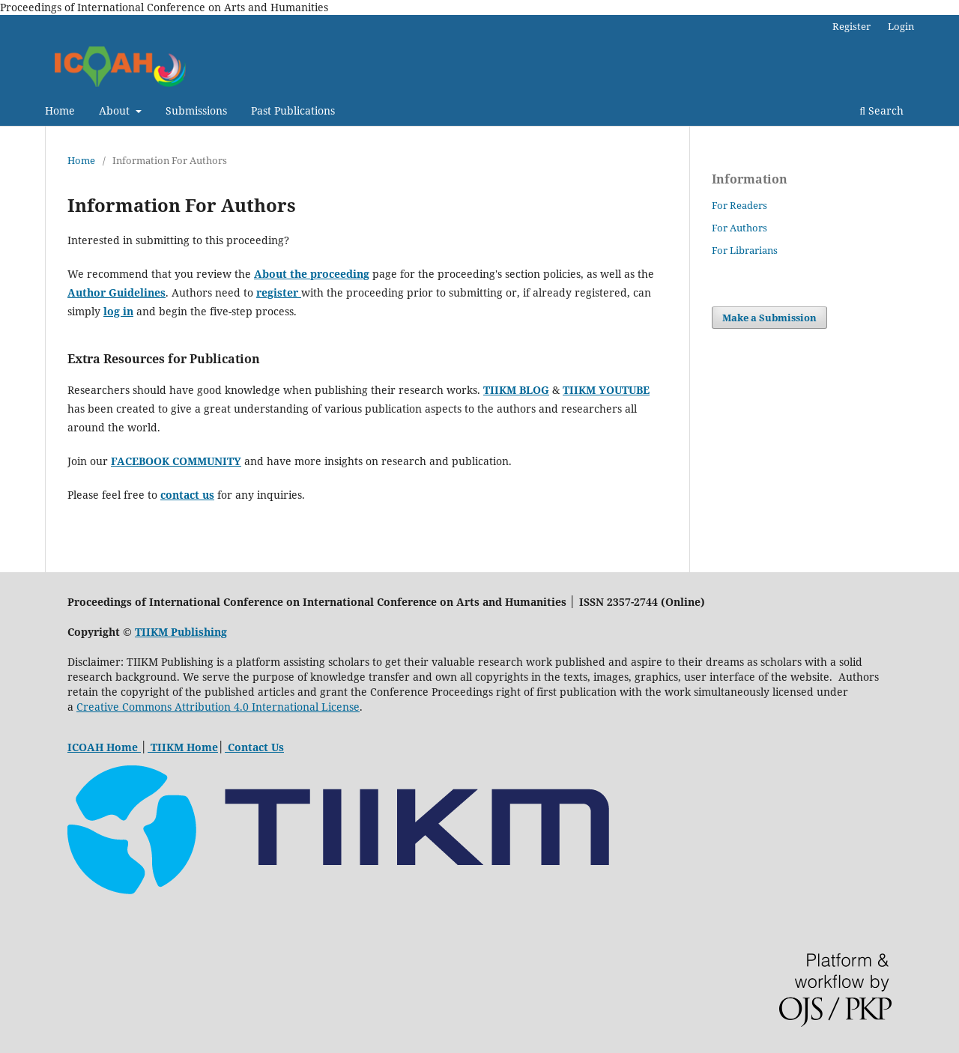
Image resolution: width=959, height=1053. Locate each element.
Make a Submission (769, 317)
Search (881, 110)
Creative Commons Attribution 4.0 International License (218, 707)
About (116, 110)
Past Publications (293, 110)
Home (60, 110)
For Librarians (745, 250)
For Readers (739, 205)
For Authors (739, 227)
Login (901, 26)
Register (851, 26)
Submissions (196, 110)
